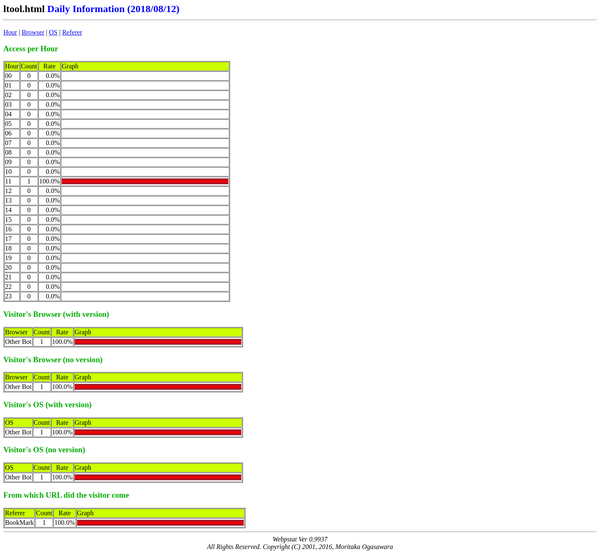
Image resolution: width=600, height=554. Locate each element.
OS (53, 32)
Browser (33, 32)
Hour (10, 32)
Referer (72, 32)
